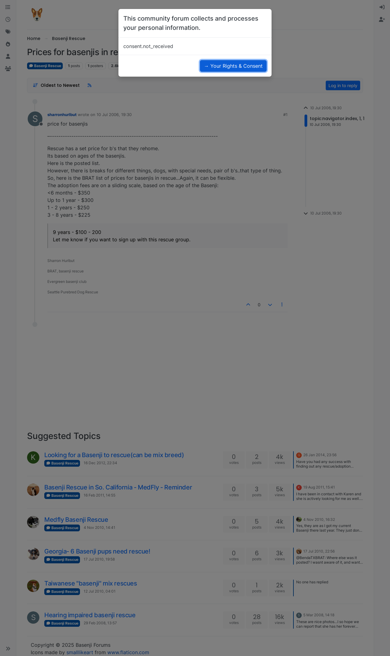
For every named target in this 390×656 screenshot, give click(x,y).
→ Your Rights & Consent (233, 66)
